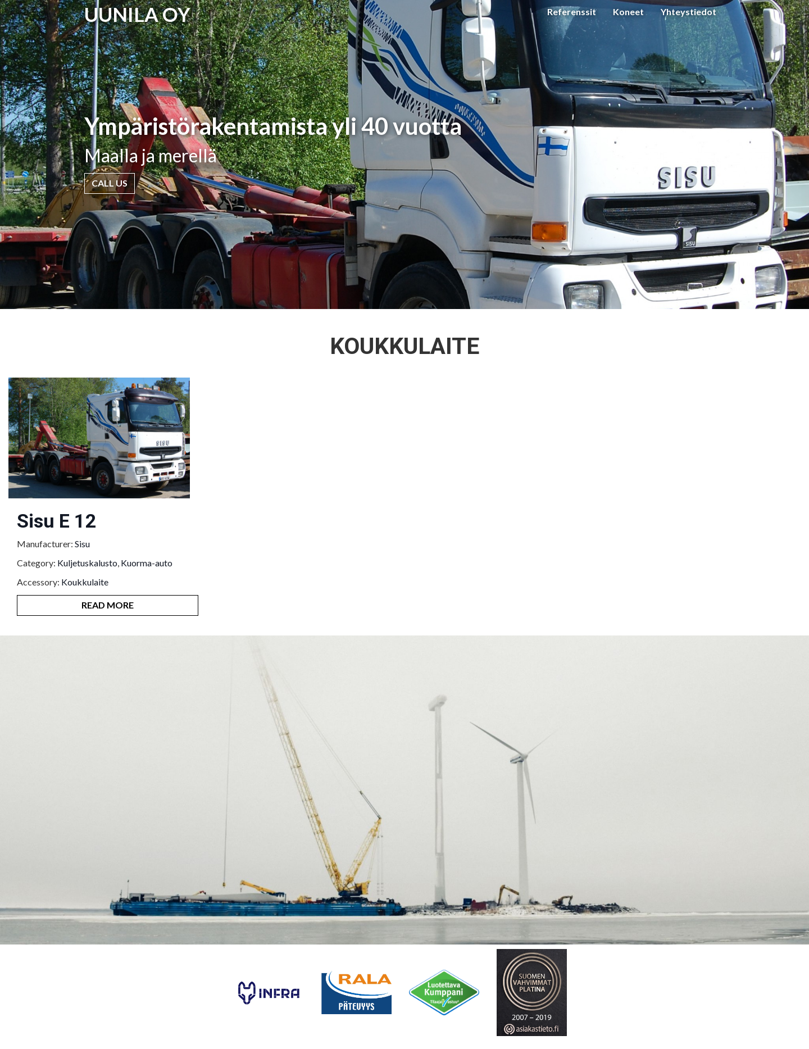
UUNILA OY (137, 14)
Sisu (82, 543)
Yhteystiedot (688, 11)
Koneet (628, 11)
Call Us (110, 183)
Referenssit (571, 11)
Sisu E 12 (57, 521)
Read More (107, 605)
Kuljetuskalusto (87, 562)
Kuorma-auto (146, 562)
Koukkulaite (84, 581)
